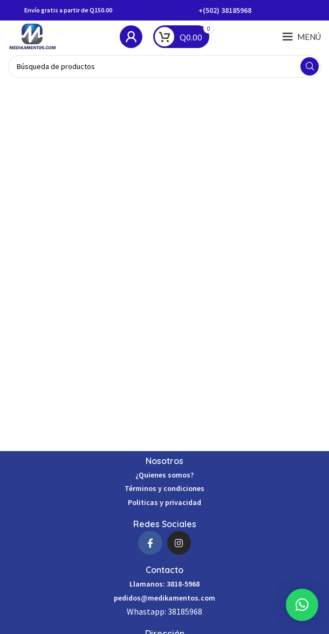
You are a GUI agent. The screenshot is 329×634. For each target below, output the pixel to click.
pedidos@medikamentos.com (164, 598)
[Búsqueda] (164, 66)
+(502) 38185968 (224, 10)
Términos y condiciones (164, 488)
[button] (302, 605)
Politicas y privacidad (164, 502)
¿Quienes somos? (164, 475)
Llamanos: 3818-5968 (164, 584)
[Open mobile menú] (301, 36)
